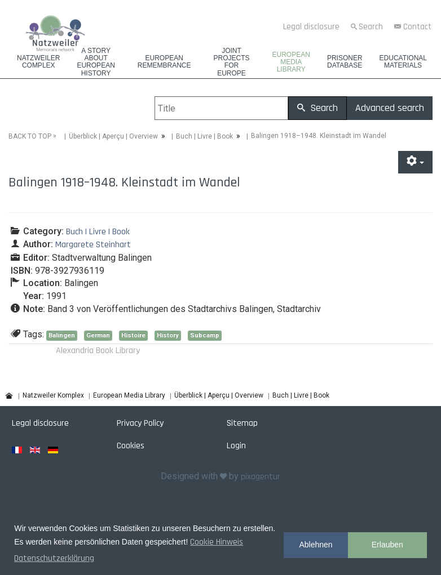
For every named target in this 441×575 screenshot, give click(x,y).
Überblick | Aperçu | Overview (113, 136)
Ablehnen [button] (315, 544)
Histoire (133, 334)
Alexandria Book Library (98, 350)
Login (236, 445)
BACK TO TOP (29, 136)
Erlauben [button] (387, 544)
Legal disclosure (311, 26)
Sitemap (242, 423)
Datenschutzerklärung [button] (54, 558)
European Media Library (291, 62)
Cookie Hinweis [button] (216, 542)
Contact (417, 26)
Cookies (130, 445)
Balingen (61, 334)
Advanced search (389, 107)
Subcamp (204, 334)
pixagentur (260, 477)
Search (371, 26)
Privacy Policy (140, 423)
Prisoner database (345, 62)
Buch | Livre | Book (204, 136)
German (98, 334)
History (168, 334)
